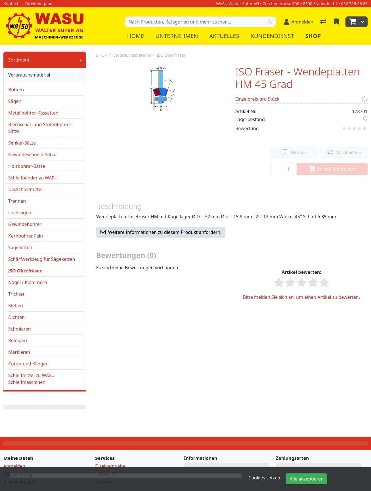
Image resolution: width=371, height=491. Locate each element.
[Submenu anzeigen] (81, 60)
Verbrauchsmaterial (44, 74)
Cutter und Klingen (28, 364)
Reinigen (17, 340)
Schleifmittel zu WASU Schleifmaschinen (31, 378)
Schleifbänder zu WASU (33, 178)
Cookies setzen (264, 478)
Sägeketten (20, 247)
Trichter (16, 294)
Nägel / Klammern (27, 282)
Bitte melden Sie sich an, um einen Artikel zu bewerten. (301, 297)
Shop (313, 36)
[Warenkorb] (352, 21)
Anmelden (14, 466)
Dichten (16, 317)
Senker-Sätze (22, 143)
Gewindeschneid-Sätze (32, 154)
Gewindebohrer (24, 224)
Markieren (19, 352)
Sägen (15, 101)
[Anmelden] (298, 21)
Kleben (15, 305)
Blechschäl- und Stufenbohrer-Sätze (40, 127)
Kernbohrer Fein (25, 236)
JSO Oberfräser (25, 271)
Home (135, 36)
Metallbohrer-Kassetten (33, 113)
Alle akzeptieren (307, 479)
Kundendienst (272, 36)
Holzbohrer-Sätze (26, 166)
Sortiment (19, 60)
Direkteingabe (110, 466)
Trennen (17, 201)
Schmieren (19, 329)
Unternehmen (176, 36)
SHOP (101, 55)
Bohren (16, 89)
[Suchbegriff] (195, 21)
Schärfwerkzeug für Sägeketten (41, 259)
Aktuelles (224, 36)
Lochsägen (19, 212)
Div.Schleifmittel (25, 189)
